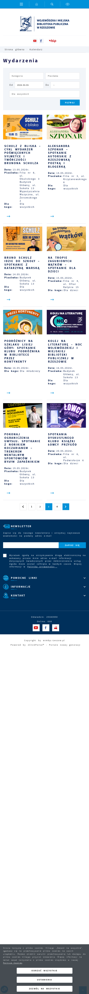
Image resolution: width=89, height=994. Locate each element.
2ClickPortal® (36, 644)
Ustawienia (44, 979)
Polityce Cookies (12, 963)
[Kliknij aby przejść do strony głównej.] (36, 4)
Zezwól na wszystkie (44, 988)
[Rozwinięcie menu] (44, 578)
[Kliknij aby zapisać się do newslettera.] (72, 545)
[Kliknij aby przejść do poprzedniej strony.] (23, 506)
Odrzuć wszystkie (44, 970)
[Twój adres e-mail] (31, 545)
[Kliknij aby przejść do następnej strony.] (65, 506)
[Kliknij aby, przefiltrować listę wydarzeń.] (70, 103)
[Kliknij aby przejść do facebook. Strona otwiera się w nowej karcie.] (41, 41)
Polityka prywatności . (42, 566)
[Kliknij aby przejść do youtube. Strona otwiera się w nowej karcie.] (35, 41)
